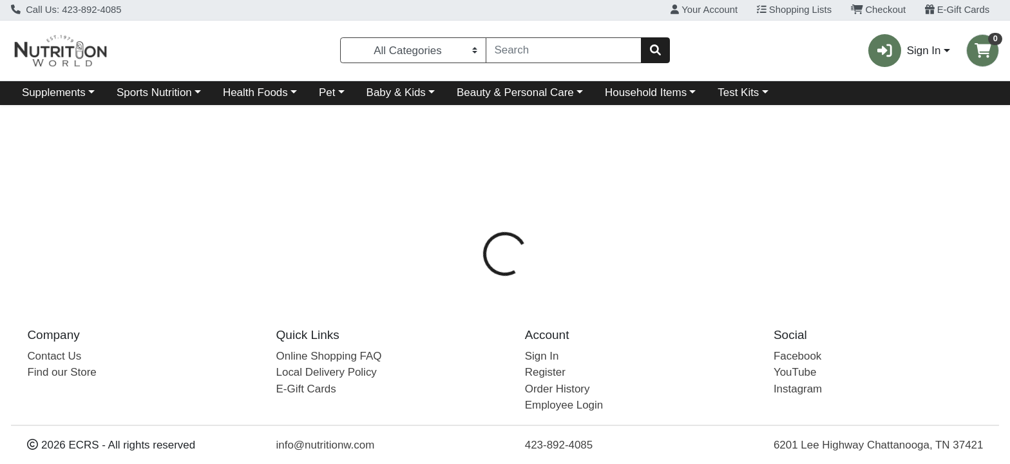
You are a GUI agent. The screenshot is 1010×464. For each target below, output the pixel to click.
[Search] (564, 50)
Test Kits (738, 92)
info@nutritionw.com (325, 445)
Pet (327, 92)
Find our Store (61, 372)
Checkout (878, 10)
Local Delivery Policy (326, 372)
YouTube (795, 372)
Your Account (704, 10)
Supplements (54, 92)
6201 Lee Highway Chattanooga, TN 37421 (879, 445)
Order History (557, 389)
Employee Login (564, 405)
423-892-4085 (559, 445)
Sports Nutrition (154, 92)
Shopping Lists (794, 10)
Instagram (798, 389)
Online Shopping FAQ (329, 356)
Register (545, 372)
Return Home (505, 192)
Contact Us (54, 356)
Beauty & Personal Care (515, 92)
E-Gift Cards (957, 10)
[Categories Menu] (413, 50)
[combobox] (564, 50)
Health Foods (255, 92)
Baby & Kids (396, 92)
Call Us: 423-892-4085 (66, 10)
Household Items (646, 92)
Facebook (797, 356)
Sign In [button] (904, 50)
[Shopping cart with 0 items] (982, 50)
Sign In (542, 356)
